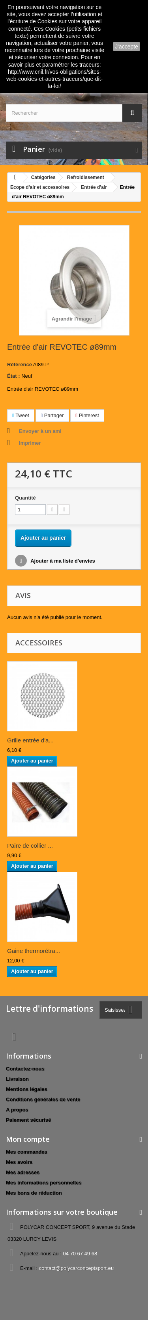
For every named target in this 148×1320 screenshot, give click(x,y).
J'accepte (126, 46)
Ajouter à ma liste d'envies (62, 561)
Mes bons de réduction (34, 1193)
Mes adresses (22, 1172)
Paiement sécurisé (28, 1120)
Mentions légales (26, 1089)
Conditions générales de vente (43, 1099)
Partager (52, 415)
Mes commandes (26, 1152)
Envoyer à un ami (40, 431)
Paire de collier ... (30, 845)
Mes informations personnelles (43, 1183)
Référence (19, 364)
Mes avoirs (19, 1162)
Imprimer (30, 443)
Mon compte (28, 1139)
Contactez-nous (25, 1069)
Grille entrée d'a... (30, 740)
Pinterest (87, 415)
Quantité (25, 498)
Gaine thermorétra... (33, 950)
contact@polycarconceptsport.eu (76, 1268)
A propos (17, 1110)
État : (13, 376)
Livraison (17, 1079)
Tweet (20, 415)
